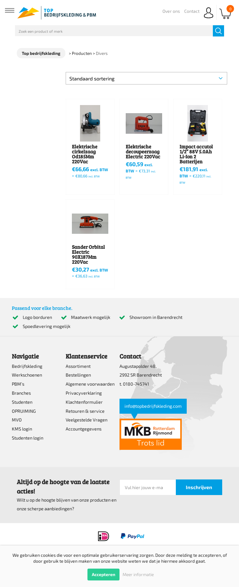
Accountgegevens (83, 428)
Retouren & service (85, 411)
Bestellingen (78, 375)
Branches (21, 393)
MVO (17, 419)
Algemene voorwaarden (90, 384)
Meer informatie (138, 574)
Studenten (22, 402)
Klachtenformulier (84, 402)
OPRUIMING (24, 411)
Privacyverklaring (84, 393)
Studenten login (27, 437)
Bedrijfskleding (27, 366)
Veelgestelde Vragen (86, 419)
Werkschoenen (27, 375)
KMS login (22, 428)
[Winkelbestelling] (146, 78)
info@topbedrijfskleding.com (153, 406)
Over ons (171, 11)
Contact (191, 11)
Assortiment (78, 366)
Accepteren (103, 574)
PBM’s (18, 384)
